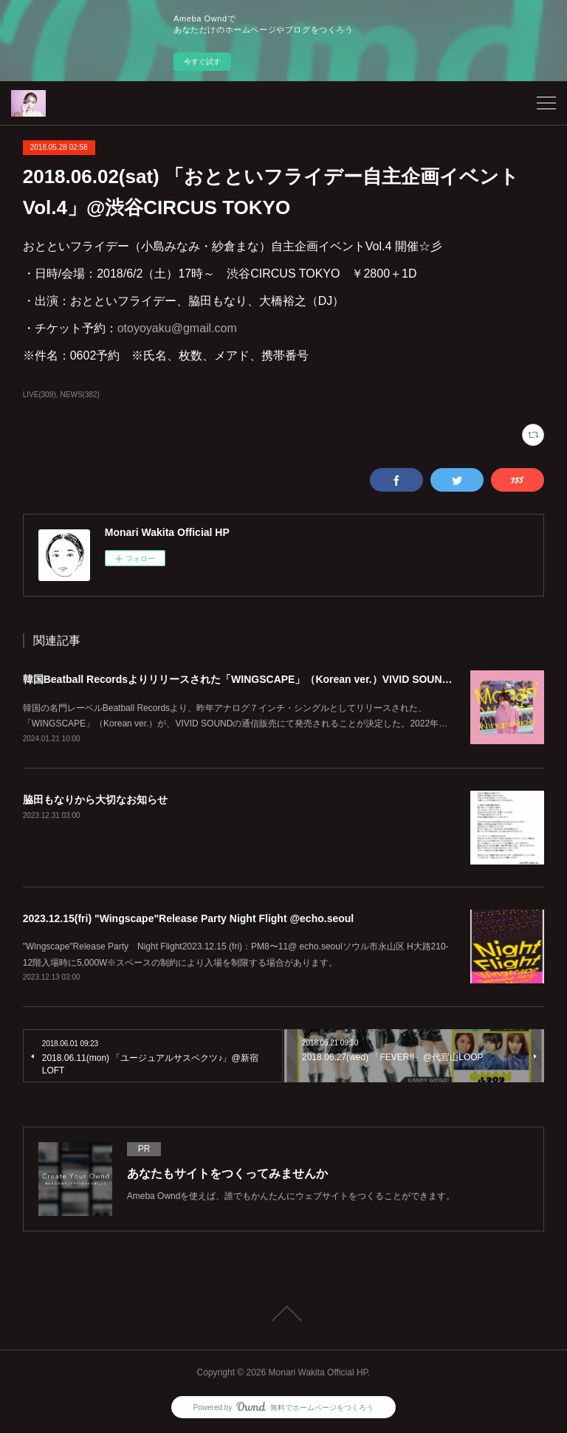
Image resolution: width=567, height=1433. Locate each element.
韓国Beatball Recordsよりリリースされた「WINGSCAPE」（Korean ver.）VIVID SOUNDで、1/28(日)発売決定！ (291, 679)
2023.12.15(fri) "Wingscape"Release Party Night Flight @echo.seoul (188, 918)
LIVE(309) (39, 395)
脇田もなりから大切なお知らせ (95, 799)
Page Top (283, 1313)
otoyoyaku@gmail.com (183, 328)
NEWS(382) (80, 395)
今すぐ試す (202, 62)
